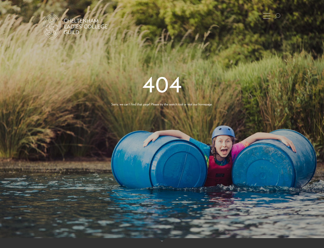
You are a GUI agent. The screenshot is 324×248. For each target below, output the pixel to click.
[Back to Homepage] (75, 26)
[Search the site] (277, 16)
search (173, 104)
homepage (205, 104)
